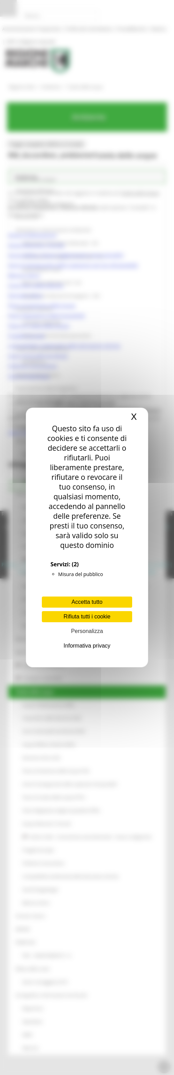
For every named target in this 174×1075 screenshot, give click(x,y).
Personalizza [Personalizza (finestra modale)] (87, 631)
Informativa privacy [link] (86, 646)
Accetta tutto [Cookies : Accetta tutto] (87, 602)
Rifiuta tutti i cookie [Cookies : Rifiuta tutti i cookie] (86, 616)
